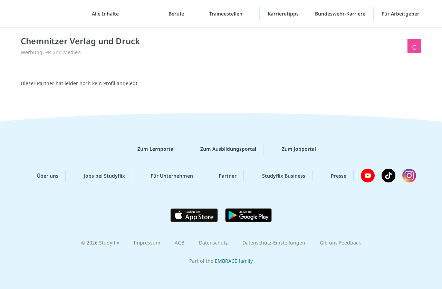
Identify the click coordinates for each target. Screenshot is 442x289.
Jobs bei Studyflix (99, 175)
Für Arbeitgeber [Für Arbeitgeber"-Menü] (401, 13)
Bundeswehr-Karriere (340, 13)
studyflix (46, 13)
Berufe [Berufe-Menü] (177, 13)
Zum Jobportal (293, 149)
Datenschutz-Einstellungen (273, 242)
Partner (222, 175)
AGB (179, 242)
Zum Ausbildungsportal (222, 149)
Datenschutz (213, 242)
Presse (333, 175)
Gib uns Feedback (340, 242)
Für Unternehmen (166, 175)
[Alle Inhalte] (103, 13)
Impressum (147, 242)
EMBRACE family (234, 261)
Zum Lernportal (150, 149)
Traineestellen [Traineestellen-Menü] (226, 13)
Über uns (42, 175)
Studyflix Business (278, 175)
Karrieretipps (283, 13)
